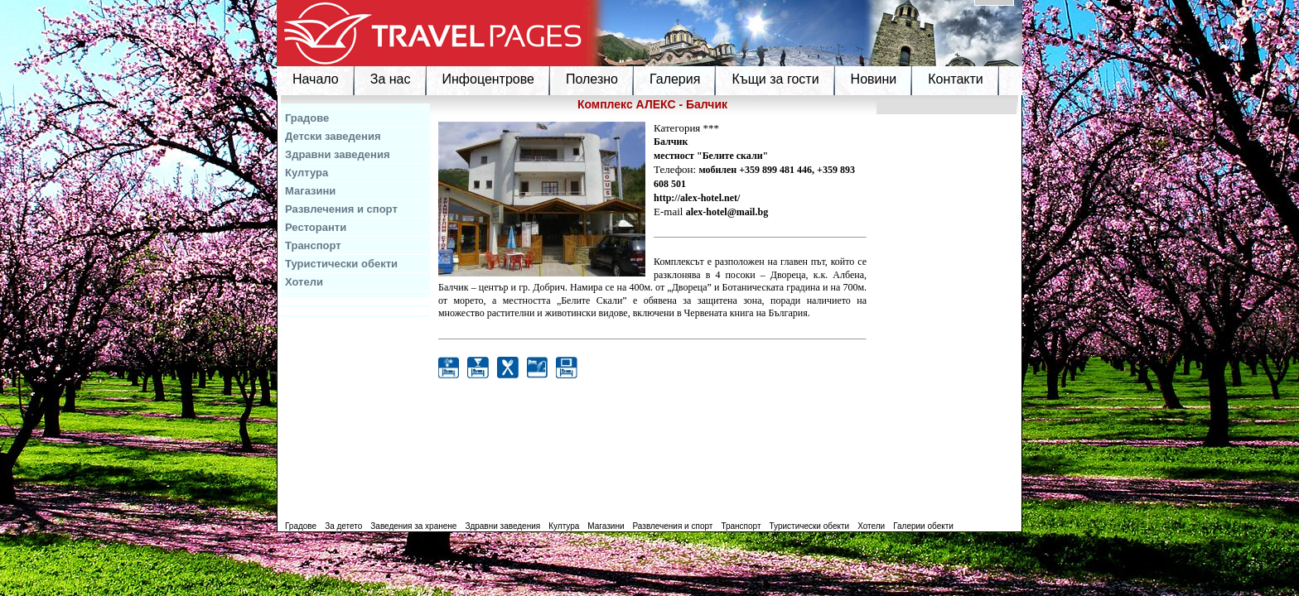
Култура (306, 172)
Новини (874, 79)
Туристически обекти (341, 263)
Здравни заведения (337, 154)
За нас (390, 79)
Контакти (955, 79)
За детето (343, 526)
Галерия (675, 79)
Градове (307, 118)
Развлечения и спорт (341, 209)
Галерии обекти (923, 526)
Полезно (592, 79)
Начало (315, 79)
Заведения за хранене (413, 526)
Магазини (310, 191)
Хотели (304, 282)
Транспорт (313, 245)
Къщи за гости (775, 79)
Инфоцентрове (488, 79)
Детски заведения (333, 136)
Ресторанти (315, 227)
